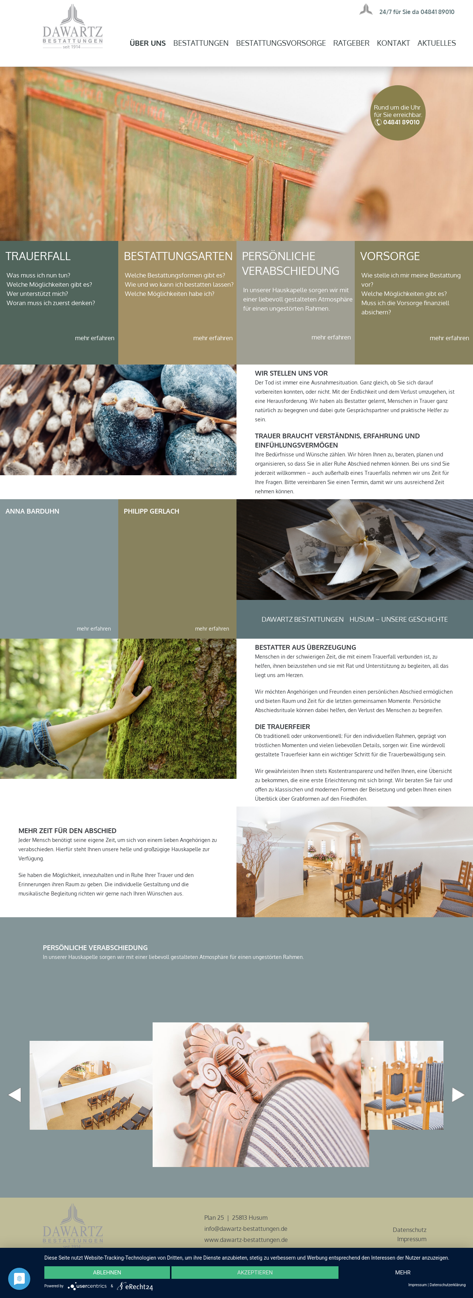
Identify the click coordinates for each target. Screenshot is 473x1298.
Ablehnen (107, 1272)
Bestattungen (201, 43)
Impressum (411, 1239)
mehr (403, 1272)
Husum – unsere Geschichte (399, 619)
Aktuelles (437, 43)
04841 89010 (438, 11)
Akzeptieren (255, 1272)
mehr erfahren (95, 338)
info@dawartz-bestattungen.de (245, 1228)
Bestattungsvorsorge (281, 43)
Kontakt (393, 43)
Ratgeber (351, 43)
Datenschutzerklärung (448, 1285)
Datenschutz (409, 1229)
